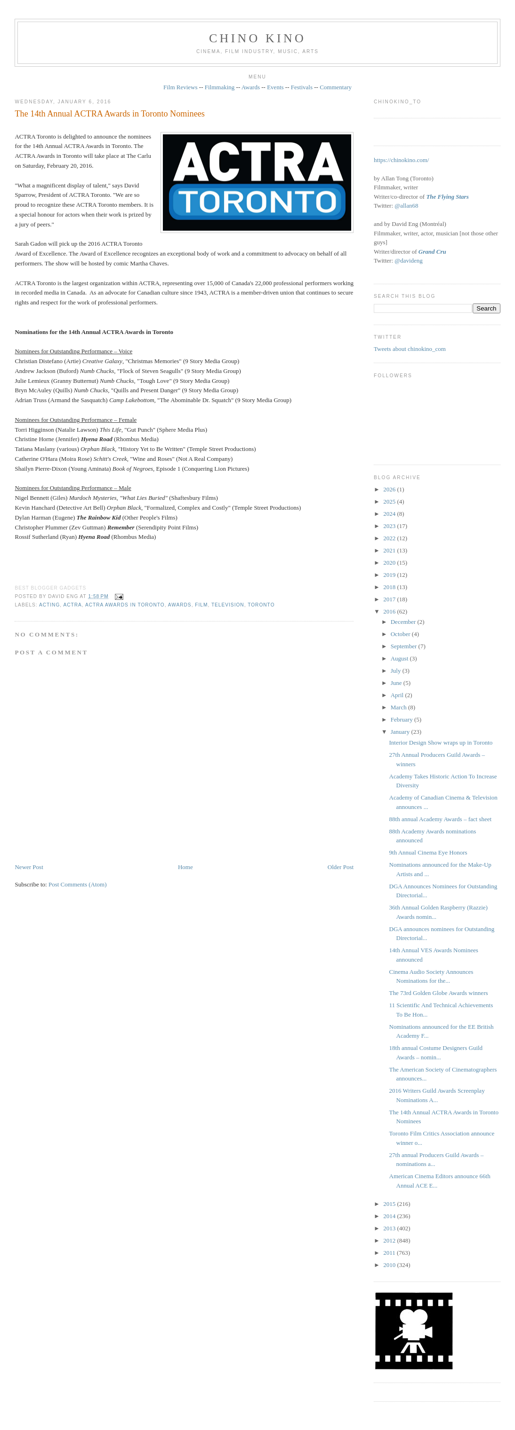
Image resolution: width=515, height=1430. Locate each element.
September (404, 646)
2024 (390, 513)
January (401, 731)
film (201, 604)
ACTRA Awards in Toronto (125, 604)
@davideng (408, 260)
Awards (250, 87)
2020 (390, 562)
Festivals (302, 87)
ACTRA (72, 604)
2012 (390, 1240)
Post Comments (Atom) (77, 884)
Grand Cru (432, 251)
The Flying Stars (447, 196)
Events (275, 87)
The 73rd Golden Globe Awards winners (438, 992)
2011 (390, 1252)
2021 (390, 550)
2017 (390, 599)
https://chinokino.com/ (401, 159)
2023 (390, 525)
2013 (390, 1228)
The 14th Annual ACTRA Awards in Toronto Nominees (109, 113)
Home (185, 866)
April (398, 695)
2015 (390, 1203)
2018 (390, 587)
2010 (390, 1264)
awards (180, 604)
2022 (390, 538)
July (396, 670)
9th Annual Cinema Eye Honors (428, 852)
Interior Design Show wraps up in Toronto (441, 742)
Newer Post (29, 866)
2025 (390, 501)
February (402, 719)
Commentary (336, 87)
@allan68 (406, 205)
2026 (390, 489)
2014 (390, 1216)
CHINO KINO (257, 38)
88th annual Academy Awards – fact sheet (440, 819)
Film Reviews (180, 87)
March (399, 707)
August (400, 658)
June (397, 682)
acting (49, 604)
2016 (390, 611)
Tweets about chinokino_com (410, 348)
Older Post (341, 866)
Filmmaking (220, 87)
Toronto (261, 604)
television (227, 604)
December (404, 621)
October (401, 633)
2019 (390, 574)
